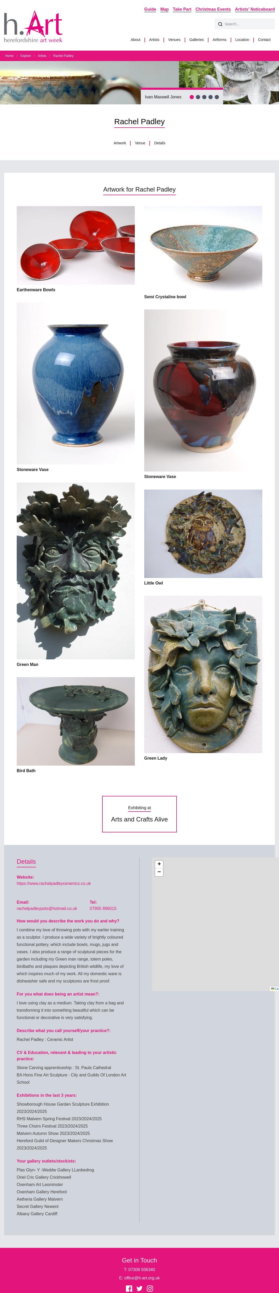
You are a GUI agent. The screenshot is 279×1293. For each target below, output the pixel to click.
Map (164, 9)
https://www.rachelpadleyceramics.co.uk (54, 883)
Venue (140, 143)
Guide (150, 9)
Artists (154, 40)
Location (242, 40)
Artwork (120, 143)
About (135, 40)
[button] (159, 864)
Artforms (219, 40)
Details (159, 143)
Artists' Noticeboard (255, 9)
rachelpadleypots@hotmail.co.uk (47, 908)
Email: (23, 902)
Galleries (196, 40)
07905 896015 (103, 908)
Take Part (182, 9)
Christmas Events (213, 9)
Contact (264, 40)
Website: (25, 877)
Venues (174, 40)
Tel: (93, 902)
